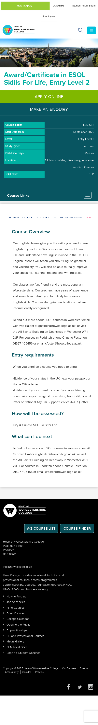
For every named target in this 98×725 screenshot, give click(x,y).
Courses (43, 217)
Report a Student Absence (23, 653)
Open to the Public (18, 624)
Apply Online (49, 96)
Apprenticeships (17, 630)
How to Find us (16, 596)
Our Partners (69, 668)
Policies (39, 672)
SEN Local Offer (17, 647)
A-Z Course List (41, 529)
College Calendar (18, 619)
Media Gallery (15, 641)
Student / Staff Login (83, 5)
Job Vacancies (16, 602)
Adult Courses (16, 613)
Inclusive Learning (68, 217)
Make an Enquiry (49, 109)
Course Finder (77, 529)
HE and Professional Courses (25, 636)
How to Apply (24, 5)
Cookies (26, 672)
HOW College (22, 217)
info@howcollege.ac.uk (17, 567)
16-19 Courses (15, 607)
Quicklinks (58, 5)
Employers (49, 16)
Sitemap (84, 668)
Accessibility (12, 672)
